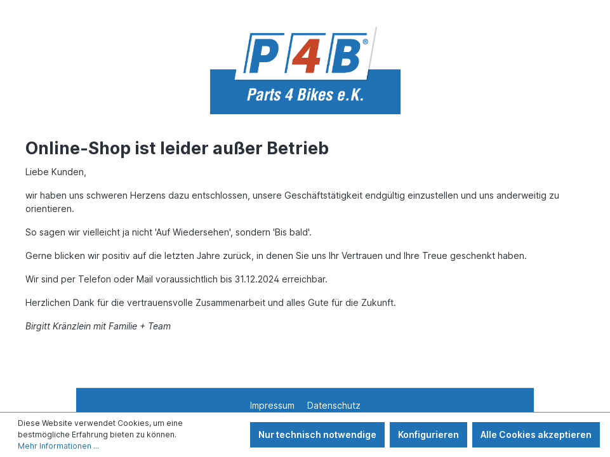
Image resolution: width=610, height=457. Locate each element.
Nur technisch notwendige (317, 434)
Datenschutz (334, 405)
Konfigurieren (428, 434)
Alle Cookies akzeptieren (536, 434)
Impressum (273, 405)
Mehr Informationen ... (58, 446)
